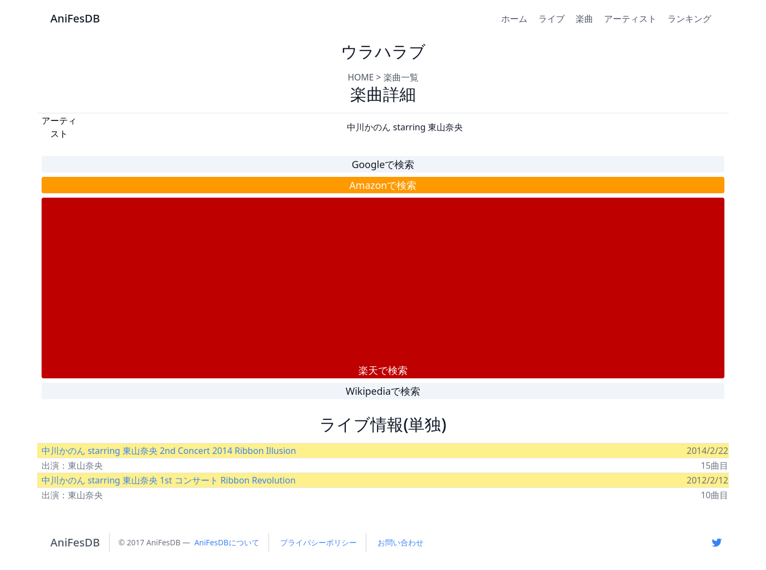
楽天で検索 (383, 370)
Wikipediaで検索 (383, 391)
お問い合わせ (400, 542)
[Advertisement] (383, 280)
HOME (360, 77)
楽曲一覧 (401, 77)
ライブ (551, 19)
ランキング (689, 19)
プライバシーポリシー (318, 542)
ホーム (514, 19)
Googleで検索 (383, 164)
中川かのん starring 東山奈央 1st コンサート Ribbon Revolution (168, 480)
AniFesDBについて (226, 542)
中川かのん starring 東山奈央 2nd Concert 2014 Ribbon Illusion (169, 451)
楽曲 (584, 19)
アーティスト (630, 19)
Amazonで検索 (383, 185)
